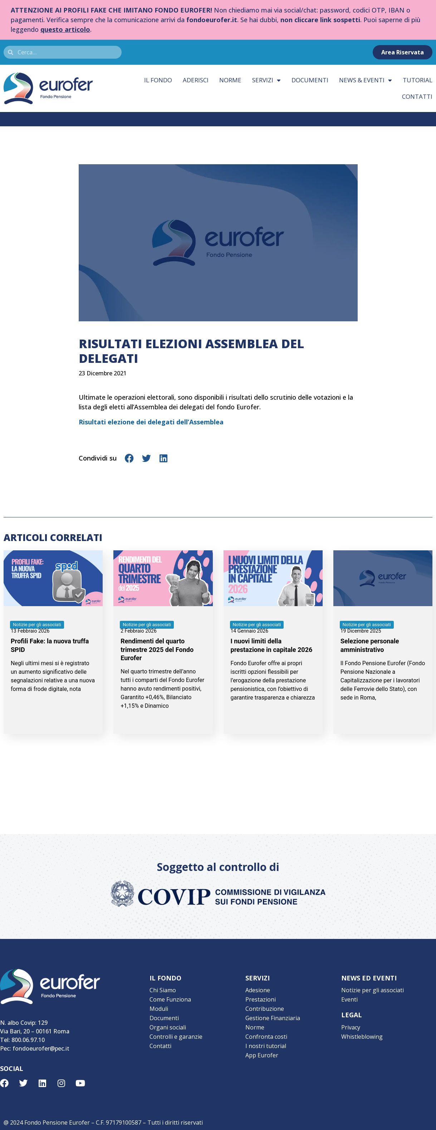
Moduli (159, 1009)
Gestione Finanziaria (272, 1018)
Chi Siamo (163, 990)
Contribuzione (264, 1009)
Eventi (349, 999)
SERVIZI (257, 978)
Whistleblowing (362, 1037)
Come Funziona (170, 999)
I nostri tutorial (265, 1046)
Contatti (160, 1046)
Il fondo (158, 80)
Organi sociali (168, 1027)
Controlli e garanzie (176, 1037)
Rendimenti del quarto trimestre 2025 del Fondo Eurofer (157, 649)
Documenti (310, 80)
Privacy (350, 1027)
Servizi (266, 80)
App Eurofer (261, 1055)
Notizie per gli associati (372, 990)
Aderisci (196, 80)
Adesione (257, 990)
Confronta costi (266, 1037)
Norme (230, 80)
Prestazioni (260, 999)
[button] (129, 458)
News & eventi (365, 80)
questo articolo (65, 29)
